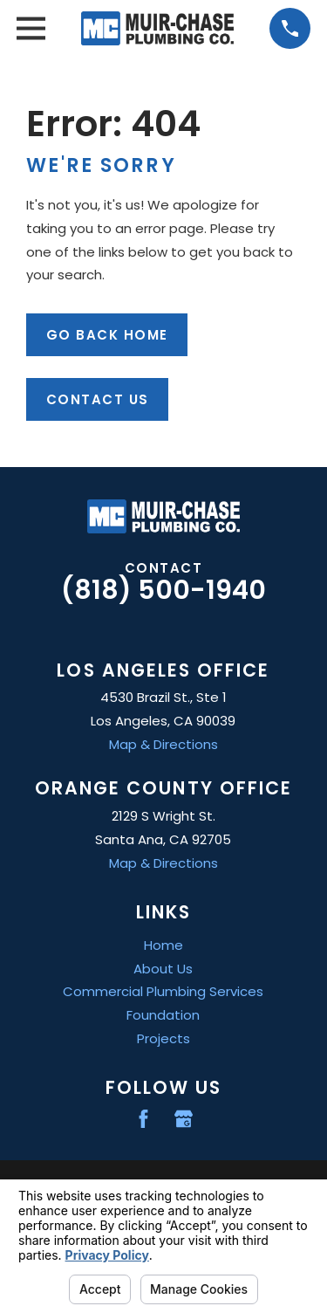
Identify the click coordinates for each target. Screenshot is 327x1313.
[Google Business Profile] (183, 1119)
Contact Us (97, 399)
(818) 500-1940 (163, 589)
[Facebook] (143, 1119)
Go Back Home (107, 335)
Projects (163, 1038)
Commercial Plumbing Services (163, 991)
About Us (163, 968)
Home (163, 945)
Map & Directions (163, 744)
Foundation (163, 1015)
